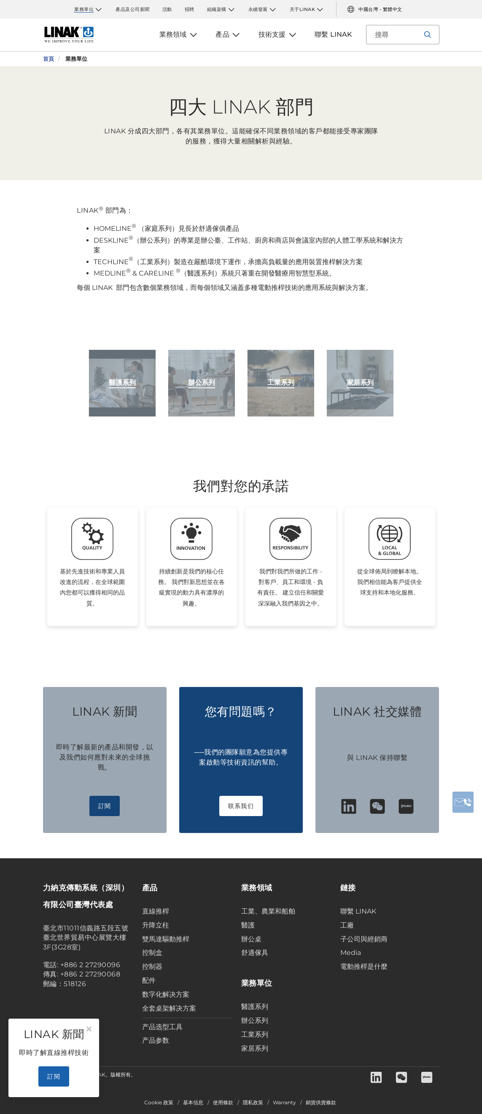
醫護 (248, 925)
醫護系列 (254, 1007)
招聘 (189, 9)
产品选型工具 (162, 1027)
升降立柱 (155, 925)
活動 (167, 9)
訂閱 (104, 806)
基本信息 (193, 1103)
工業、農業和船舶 (268, 911)
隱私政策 (253, 1103)
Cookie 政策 (158, 1103)
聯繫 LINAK (358, 911)
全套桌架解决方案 (169, 1008)
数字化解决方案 (165, 994)
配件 (149, 980)
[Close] (89, 1029)
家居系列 (254, 1048)
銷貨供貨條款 (321, 1103)
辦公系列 (254, 1021)
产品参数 (155, 1040)
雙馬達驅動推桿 (165, 939)
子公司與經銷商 (364, 939)
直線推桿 (155, 911)
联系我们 (241, 806)
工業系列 (254, 1034)
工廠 (347, 925)
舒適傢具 (254, 953)
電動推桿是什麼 (364, 967)
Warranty (284, 1103)
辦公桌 (251, 939)
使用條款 (223, 1103)
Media (350, 953)
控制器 (152, 967)
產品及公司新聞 (133, 9)
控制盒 (152, 953)
